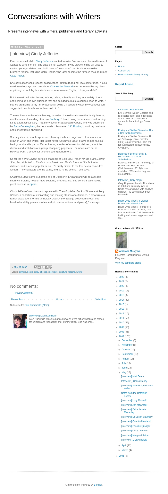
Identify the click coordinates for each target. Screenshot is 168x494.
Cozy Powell (17, 75)
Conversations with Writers (54, 16)
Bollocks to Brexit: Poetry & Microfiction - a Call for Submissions (132, 156)
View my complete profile (128, 262)
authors (22, 272)
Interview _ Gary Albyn (130, 180)
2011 (122, 318)
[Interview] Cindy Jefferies (134, 430)
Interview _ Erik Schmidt (130, 109)
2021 (122, 281)
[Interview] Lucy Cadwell (133, 400)
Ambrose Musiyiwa (129, 251)
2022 (122, 277)
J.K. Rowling (75, 126)
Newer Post (17, 299)
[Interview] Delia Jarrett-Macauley (133, 411)
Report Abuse (124, 84)
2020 (122, 286)
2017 (122, 299)
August (126, 358)
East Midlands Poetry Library (133, 74)
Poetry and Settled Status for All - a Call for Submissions (135, 131)
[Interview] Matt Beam (132, 376)
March (125, 450)
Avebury (54, 119)
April (124, 445)
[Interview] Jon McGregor (134, 405)
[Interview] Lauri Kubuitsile (42, 315)
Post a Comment (23, 292)
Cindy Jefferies (44, 61)
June (124, 367)
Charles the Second (61, 86)
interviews (52, 272)
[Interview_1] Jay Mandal (134, 439)
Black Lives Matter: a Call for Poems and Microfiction (133, 202)
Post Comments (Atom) (36, 305)
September (128, 354)
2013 (122, 308)
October (126, 349)
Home (59, 299)
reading (71, 272)
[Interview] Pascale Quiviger (135, 426)
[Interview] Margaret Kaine (134, 435)
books (30, 272)
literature (63, 272)
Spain (32, 184)
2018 (122, 295)
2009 (122, 327)
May (124, 372)
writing (79, 272)
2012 (122, 313)
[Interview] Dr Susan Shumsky (137, 417)
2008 (122, 331)
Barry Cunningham (24, 126)
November (127, 344)
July (124, 363)
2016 (122, 304)
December (127, 340)
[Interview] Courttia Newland (135, 421)
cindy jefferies (40, 272)
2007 (122, 336)
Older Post (100, 299)
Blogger (98, 484)
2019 (122, 290)
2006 (122, 455)
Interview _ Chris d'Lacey (134, 381)
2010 (122, 322)
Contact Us (124, 70)
